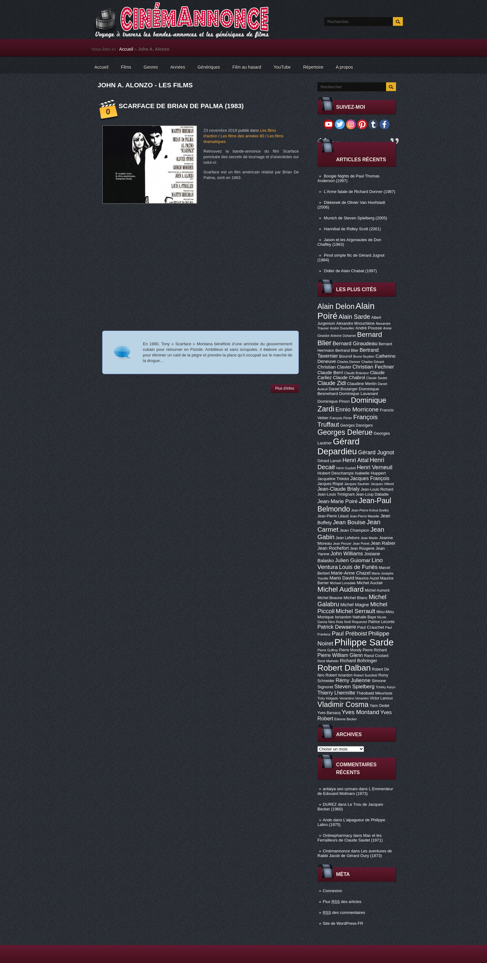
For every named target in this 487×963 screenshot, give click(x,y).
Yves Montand (360, 712)
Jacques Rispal (330, 484)
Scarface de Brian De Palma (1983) (181, 105)
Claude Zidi (331, 383)
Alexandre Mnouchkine (355, 323)
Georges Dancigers (356, 425)
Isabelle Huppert (370, 473)
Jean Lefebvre (348, 538)
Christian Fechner (373, 367)
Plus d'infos (284, 388)
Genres (151, 67)
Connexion (332, 890)
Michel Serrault (355, 611)
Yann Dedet (379, 706)
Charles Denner (348, 362)
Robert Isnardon (339, 675)
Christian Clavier (334, 367)
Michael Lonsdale (343, 583)
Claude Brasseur (356, 373)
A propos (344, 67)
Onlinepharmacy (337, 835)
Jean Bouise (349, 522)
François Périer (341, 418)
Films (126, 67)
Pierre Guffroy (327, 650)
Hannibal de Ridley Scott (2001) (352, 229)
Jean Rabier (383, 543)
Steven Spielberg (355, 687)
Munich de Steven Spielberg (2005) (355, 218)
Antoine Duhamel (343, 335)
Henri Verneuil (374, 467)
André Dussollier (342, 328)
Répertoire (313, 67)
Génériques (209, 67)
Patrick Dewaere (336, 627)
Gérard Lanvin (329, 461)
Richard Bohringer (358, 660)
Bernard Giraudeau (355, 343)
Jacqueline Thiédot (333, 479)
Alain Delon (335, 306)
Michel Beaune (329, 598)
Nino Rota (335, 622)
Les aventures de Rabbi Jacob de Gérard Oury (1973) (354, 853)
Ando (327, 820)
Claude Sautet (376, 378)
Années (178, 67)
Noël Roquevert (355, 622)
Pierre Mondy (350, 650)
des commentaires (344, 912)
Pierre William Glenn (340, 655)
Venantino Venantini (354, 698)
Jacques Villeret (382, 484)
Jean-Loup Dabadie (372, 494)
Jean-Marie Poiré (337, 501)
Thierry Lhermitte (336, 692)
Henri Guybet (346, 468)
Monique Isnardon (334, 617)
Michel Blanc (355, 597)
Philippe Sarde (364, 642)
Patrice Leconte (381, 622)
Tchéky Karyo (385, 687)
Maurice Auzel (367, 578)
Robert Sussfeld (365, 675)
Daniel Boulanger (343, 389)
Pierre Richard (375, 650)
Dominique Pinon (333, 401)
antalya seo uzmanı (340, 788)
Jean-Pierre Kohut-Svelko (370, 510)
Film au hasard (246, 67)
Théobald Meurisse (374, 693)
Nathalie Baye (364, 617)
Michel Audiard (340, 589)
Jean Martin (369, 538)
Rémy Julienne (352, 680)
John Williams (346, 554)
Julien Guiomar (353, 560)
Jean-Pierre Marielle (364, 516)
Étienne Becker (346, 719)
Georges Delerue (344, 432)
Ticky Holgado (327, 698)
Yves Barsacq (328, 713)
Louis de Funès (358, 567)
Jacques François (369, 478)
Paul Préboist (349, 633)
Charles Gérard (372, 362)
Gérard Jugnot (376, 452)
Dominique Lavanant (358, 393)
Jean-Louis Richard (377, 489)
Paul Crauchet (370, 627)
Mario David (342, 578)
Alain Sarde (354, 316)
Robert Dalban (344, 667)
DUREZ (330, 804)
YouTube (282, 67)
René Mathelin (328, 661)
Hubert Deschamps (335, 473)
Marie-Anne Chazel (351, 573)
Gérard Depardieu (338, 446)
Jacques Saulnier (357, 484)
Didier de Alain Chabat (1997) (350, 270)
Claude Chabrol (349, 377)
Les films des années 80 (242, 136)
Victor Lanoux (381, 698)
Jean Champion (354, 530)
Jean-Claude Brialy (338, 489)
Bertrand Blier (346, 350)
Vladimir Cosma (342, 704)
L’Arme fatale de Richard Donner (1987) (359, 191)
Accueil (126, 49)
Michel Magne (354, 604)
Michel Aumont (377, 590)
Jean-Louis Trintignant (336, 494)
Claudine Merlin (362, 383)
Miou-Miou (385, 612)
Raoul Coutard (376, 655)
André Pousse (368, 328)
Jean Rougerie (362, 548)
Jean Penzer (342, 543)
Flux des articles (342, 901)
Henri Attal (356, 460)
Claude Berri (330, 372)
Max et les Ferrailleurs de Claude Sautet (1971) (350, 837)
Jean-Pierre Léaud (332, 516)
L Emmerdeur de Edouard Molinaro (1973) (355, 791)
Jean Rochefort (333, 548)
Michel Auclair (370, 582)
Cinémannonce (336, 851)
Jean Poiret (361, 543)
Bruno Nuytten (363, 356)
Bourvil (345, 356)
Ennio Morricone (357, 409)
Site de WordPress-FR (343, 923)
